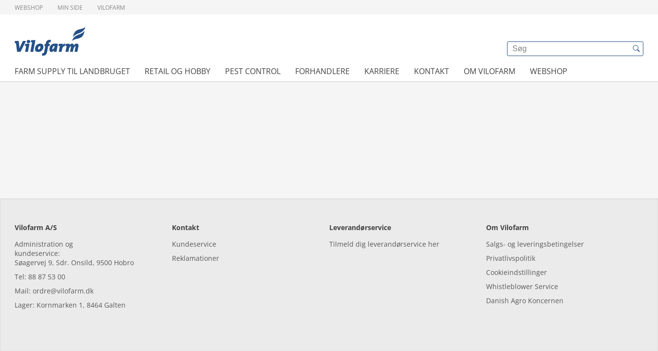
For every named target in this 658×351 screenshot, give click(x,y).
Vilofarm (111, 7)
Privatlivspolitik (510, 258)
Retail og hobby (177, 71)
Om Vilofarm (489, 71)
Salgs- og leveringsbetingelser (535, 244)
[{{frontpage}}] (50, 41)
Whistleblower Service (522, 286)
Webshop (29, 7)
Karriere (381, 71)
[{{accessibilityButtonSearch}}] (636, 48)
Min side (70, 7)
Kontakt (431, 71)
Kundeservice (194, 244)
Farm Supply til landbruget (72, 71)
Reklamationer (195, 258)
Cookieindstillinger (516, 272)
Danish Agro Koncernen (525, 300)
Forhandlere (322, 71)
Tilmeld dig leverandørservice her (384, 244)
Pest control (253, 71)
